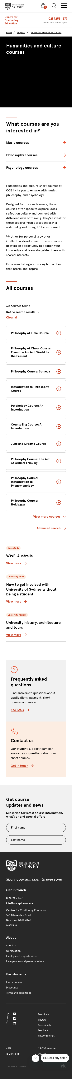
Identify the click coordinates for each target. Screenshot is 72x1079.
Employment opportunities (21, 956)
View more (16, 563)
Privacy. (42, 1020)
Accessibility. (44, 1025)
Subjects (21, 32)
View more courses (49, 516)
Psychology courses (22, 167)
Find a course (14, 982)
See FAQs (20, 710)
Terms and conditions (18, 992)
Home (9, 32)
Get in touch (22, 765)
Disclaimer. (43, 1014)
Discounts (12, 987)
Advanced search (51, 528)
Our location (13, 951)
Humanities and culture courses (46, 32)
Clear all (11, 317)
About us (11, 945)
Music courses (17, 142)
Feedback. (43, 1030)
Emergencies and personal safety (25, 961)
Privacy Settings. (46, 1035)
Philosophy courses (21, 155)
